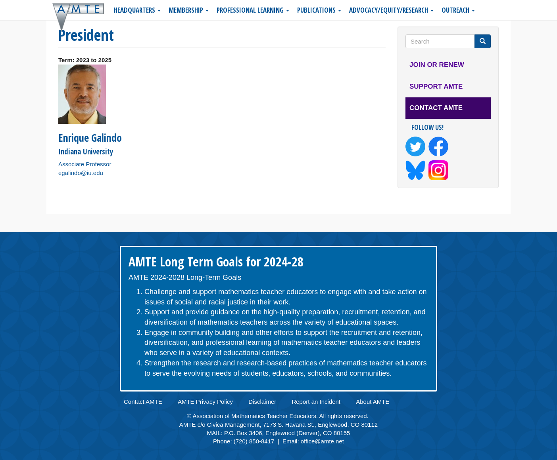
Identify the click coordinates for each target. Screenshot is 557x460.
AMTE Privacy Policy (205, 401)
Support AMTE (436, 86)
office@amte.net (322, 441)
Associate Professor (84, 164)
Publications (319, 10)
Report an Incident (316, 401)
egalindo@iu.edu (80, 172)
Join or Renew (436, 64)
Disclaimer (262, 401)
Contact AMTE (436, 108)
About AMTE (372, 401)
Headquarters (137, 10)
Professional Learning (253, 10)
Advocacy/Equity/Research (391, 10)
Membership (189, 10)
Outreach (458, 10)
